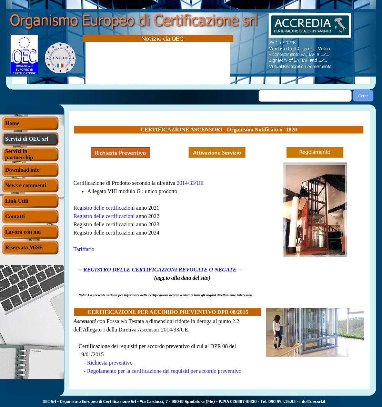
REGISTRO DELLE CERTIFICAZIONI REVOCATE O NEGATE (160, 269)
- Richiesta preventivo (108, 363)
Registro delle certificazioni (104, 216)
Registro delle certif (95, 208)
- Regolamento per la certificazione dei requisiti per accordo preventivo (162, 371)
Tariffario (83, 249)
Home (12, 123)
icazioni (126, 208)
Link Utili (16, 201)
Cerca (363, 95)
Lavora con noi (23, 232)
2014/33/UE (190, 183)
